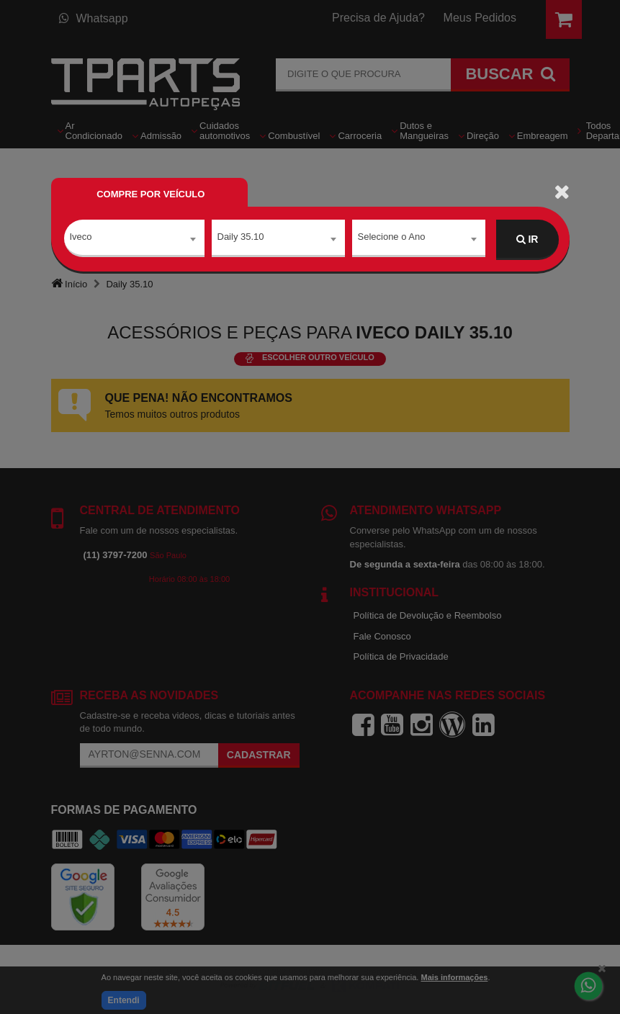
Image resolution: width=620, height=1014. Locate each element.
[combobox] (134, 240)
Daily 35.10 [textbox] (240, 238)
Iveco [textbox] (81, 238)
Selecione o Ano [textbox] (392, 238)
